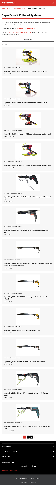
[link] (17, 437)
